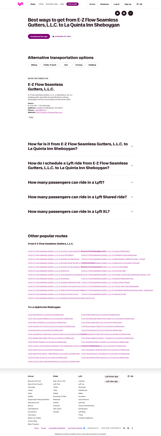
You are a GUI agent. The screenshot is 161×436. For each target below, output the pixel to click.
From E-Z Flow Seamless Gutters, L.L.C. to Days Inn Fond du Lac (53, 294)
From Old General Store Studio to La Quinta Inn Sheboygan (105, 357)
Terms (36, 428)
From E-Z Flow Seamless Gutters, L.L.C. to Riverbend (48, 278)
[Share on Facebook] (124, 13)
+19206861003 (40, 110)
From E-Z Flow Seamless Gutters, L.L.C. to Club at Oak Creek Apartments (110, 286)
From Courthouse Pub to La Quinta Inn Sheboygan (101, 330)
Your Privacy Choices (76, 428)
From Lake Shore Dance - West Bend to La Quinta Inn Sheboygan (54, 353)
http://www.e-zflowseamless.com (49, 112)
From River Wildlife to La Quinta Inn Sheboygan (47, 322)
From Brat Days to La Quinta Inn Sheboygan (45, 330)
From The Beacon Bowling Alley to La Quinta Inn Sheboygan (105, 350)
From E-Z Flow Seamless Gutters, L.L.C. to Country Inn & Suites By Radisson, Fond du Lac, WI (65, 267)
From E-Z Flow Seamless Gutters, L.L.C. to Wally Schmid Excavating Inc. (56, 290)
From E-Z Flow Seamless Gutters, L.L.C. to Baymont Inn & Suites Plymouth (110, 263)
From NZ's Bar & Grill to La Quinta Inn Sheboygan (47, 357)
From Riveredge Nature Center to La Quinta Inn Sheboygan (105, 342)
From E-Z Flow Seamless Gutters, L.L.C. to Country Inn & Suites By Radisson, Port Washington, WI (66, 251)
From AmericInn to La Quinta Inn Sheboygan (45, 350)
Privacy (43, 428)
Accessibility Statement (57, 428)
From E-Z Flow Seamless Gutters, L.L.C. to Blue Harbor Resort (105, 282)
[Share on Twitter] (117, 13)
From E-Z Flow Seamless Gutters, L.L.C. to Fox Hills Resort (51, 255)
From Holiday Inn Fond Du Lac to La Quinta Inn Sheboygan (51, 326)
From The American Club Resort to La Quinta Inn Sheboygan (105, 353)
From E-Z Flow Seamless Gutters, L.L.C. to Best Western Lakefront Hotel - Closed (113, 259)
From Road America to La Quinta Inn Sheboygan (100, 314)
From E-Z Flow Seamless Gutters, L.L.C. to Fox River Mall (103, 271)
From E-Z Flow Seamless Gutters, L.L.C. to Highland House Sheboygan (109, 255)
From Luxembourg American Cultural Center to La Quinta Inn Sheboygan (57, 334)
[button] (80, 146)
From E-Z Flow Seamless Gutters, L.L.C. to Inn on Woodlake (104, 267)
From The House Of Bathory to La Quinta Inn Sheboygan (50, 318)
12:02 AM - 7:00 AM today (40, 106)
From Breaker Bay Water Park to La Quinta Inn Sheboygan (51, 338)
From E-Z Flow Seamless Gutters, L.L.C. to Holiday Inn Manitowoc (53, 259)
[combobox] (139, 4)
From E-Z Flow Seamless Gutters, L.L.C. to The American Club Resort (55, 274)
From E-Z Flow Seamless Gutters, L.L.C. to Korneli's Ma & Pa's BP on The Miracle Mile (61, 263)
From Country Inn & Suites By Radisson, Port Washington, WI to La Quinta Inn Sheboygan (63, 346)
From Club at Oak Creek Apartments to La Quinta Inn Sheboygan (54, 361)
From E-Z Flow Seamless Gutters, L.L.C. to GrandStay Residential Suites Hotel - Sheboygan (117, 290)
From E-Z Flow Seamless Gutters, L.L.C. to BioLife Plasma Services (107, 278)
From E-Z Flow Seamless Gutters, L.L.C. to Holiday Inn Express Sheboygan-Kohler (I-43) (115, 274)
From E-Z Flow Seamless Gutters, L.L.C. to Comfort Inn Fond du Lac (54, 286)
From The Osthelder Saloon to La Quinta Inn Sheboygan (103, 346)
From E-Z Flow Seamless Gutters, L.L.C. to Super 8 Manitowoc (105, 251)
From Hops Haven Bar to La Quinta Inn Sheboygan (101, 322)
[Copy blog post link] (130, 13)
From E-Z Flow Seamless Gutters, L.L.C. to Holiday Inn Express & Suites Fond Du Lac (61, 298)
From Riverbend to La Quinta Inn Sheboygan (46, 314)
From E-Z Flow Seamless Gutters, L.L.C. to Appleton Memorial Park (54, 282)
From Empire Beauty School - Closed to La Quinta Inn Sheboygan (107, 338)
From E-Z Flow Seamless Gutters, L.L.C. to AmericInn (48, 271)
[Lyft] (20, 4)
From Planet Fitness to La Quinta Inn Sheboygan (47, 342)
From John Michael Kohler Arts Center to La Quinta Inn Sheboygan (107, 318)
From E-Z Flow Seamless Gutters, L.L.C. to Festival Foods (103, 294)
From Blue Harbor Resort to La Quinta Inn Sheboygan (102, 326)
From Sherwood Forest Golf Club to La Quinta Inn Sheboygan (106, 334)
